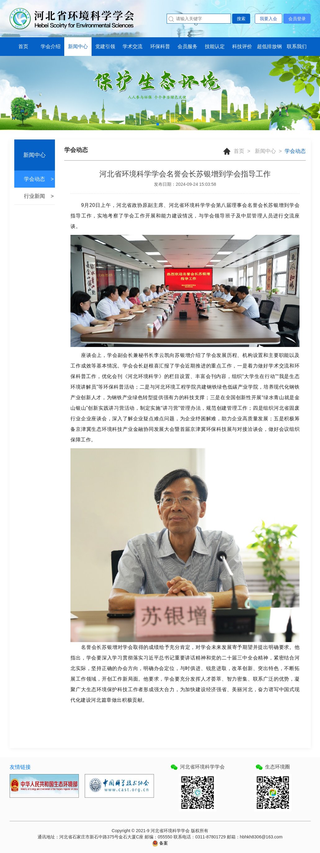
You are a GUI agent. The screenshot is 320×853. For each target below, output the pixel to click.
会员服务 (187, 46)
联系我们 (297, 46)
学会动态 (34, 179)
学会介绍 (51, 46)
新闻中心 (78, 46)
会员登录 (297, 18)
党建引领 (105, 46)
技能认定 (215, 46)
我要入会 (268, 18)
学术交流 (132, 46)
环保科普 (160, 46)
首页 (23, 46)
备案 (163, 843)
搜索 (241, 18)
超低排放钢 (269, 46)
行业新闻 (34, 196)
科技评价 (242, 46)
